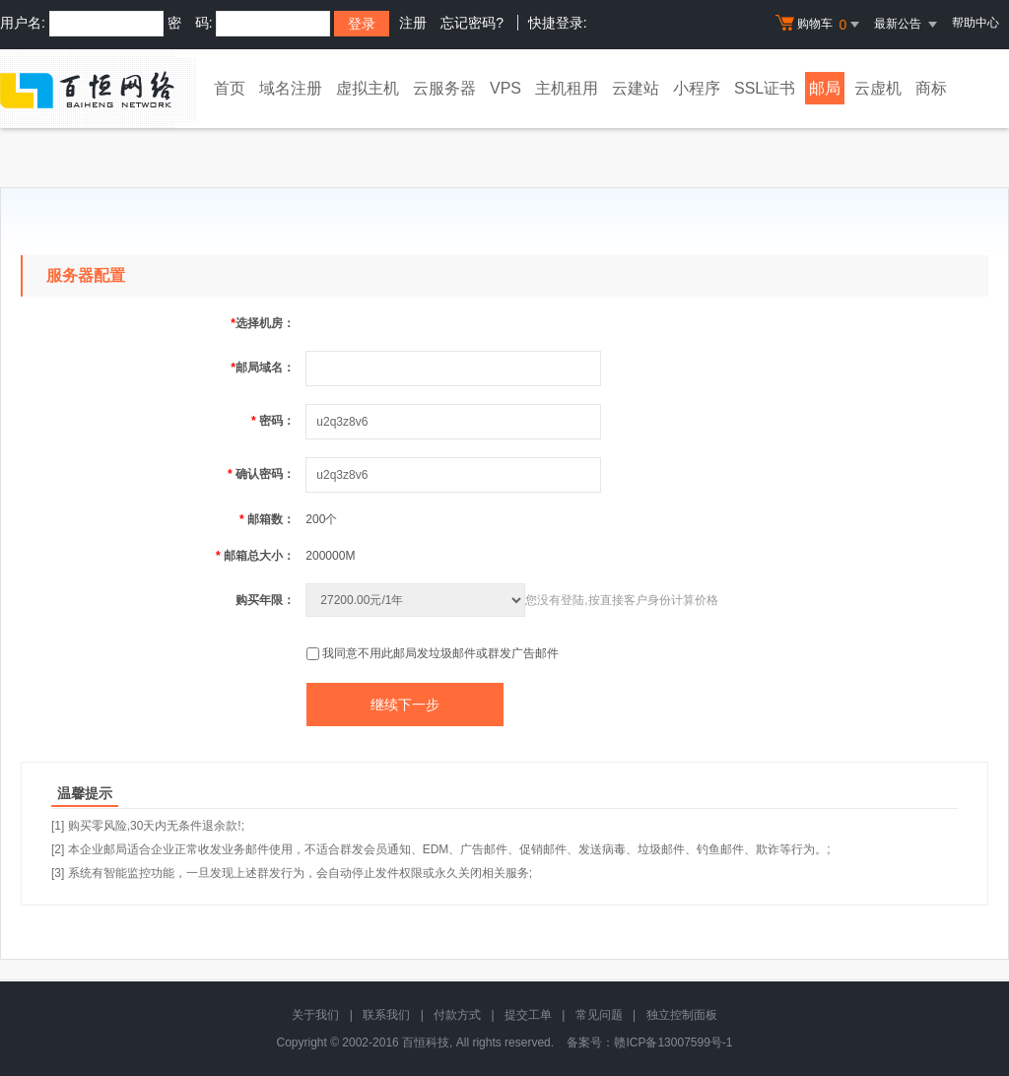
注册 (413, 23)
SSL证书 (764, 88)
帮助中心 (975, 23)
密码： (273, 421)
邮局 (825, 88)
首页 (229, 88)
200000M (330, 556)
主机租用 (566, 88)
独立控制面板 (681, 1015)
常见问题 (599, 1015)
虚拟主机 (367, 88)
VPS (505, 88)
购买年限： (265, 600)
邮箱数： (267, 519)
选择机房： (263, 323)
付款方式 (457, 1015)
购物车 (819, 24)
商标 (931, 88)
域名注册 (290, 88)
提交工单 (528, 1015)
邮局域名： (263, 367)
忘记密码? (472, 23)
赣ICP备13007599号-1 (673, 1042)
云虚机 (878, 88)
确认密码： (261, 474)
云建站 (635, 88)
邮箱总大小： (255, 556)
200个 (321, 519)
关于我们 (315, 1015)
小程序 (696, 88)
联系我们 (386, 1015)
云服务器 (444, 88)
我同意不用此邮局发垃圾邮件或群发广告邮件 (440, 653)
